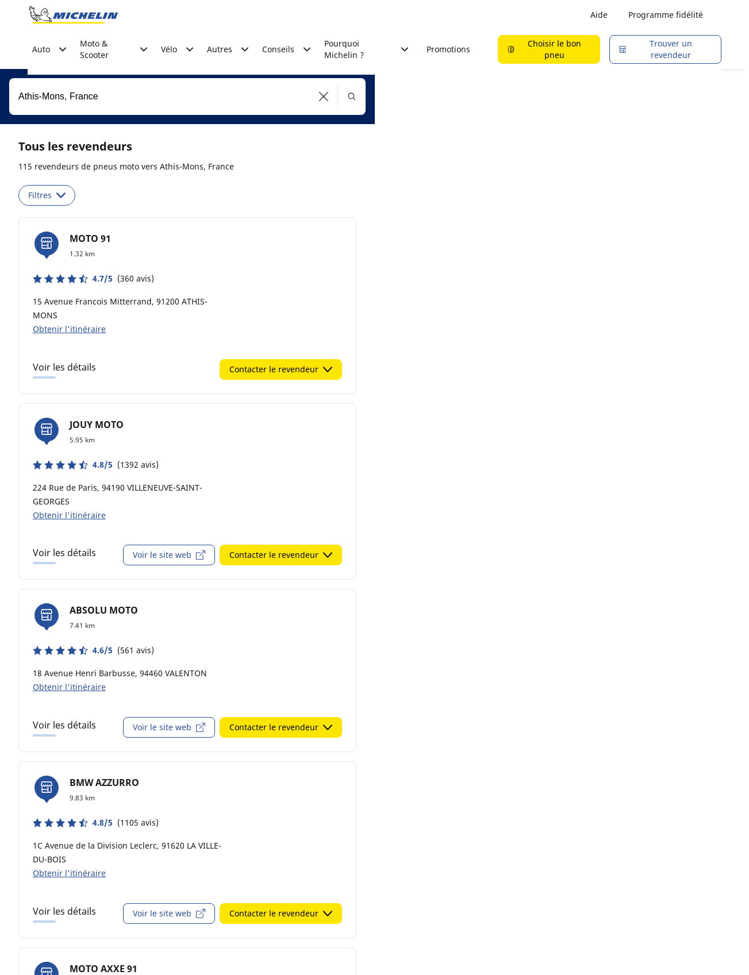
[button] (324, 96)
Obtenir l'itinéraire (69, 328)
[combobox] (187, 96)
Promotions (448, 49)
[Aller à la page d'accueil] (74, 15)
